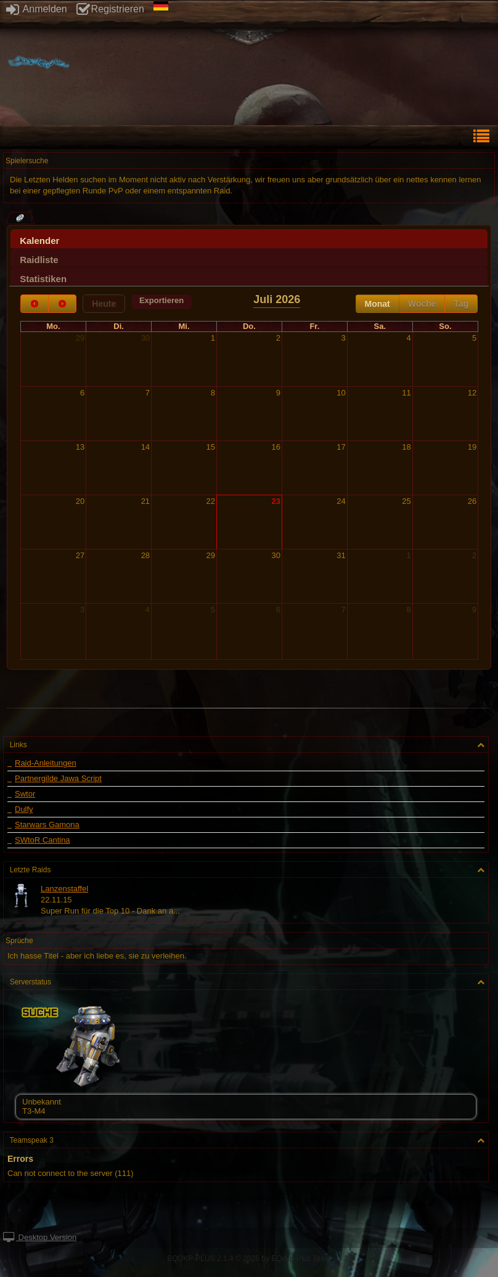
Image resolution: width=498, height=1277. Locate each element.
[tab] (249, 238)
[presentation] (249, 241)
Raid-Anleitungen (45, 763)
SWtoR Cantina (42, 840)
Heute (104, 304)
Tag (461, 304)
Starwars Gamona (47, 825)
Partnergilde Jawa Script (58, 778)
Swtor (25, 794)
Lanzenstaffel (64, 888)
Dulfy (24, 809)
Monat (377, 304)
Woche (422, 304)
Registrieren (110, 9)
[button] (161, 301)
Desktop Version (39, 1237)
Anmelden (36, 9)
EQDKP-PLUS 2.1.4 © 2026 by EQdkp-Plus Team (248, 1258)
